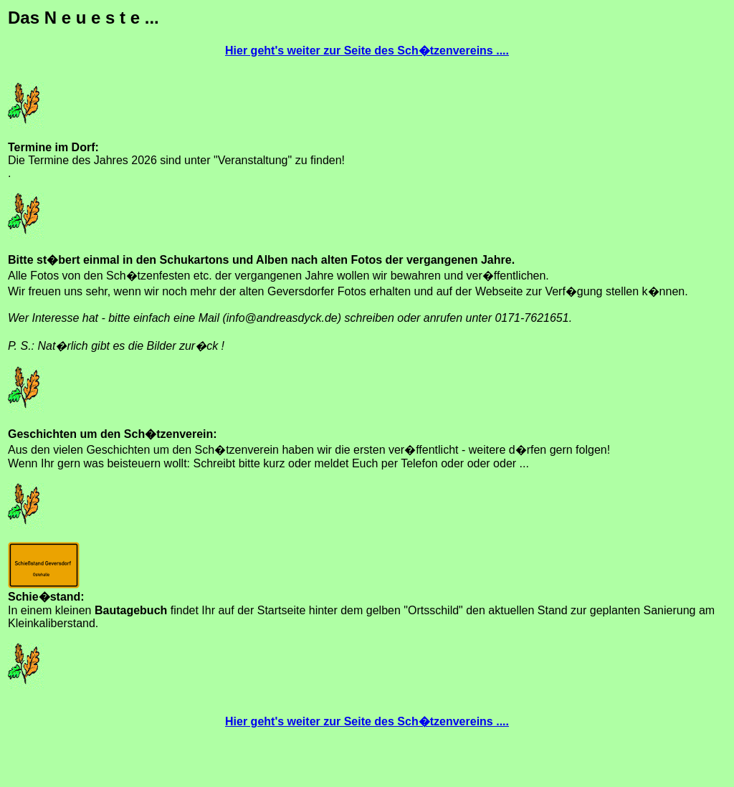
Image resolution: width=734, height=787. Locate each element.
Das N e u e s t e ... (83, 17)
